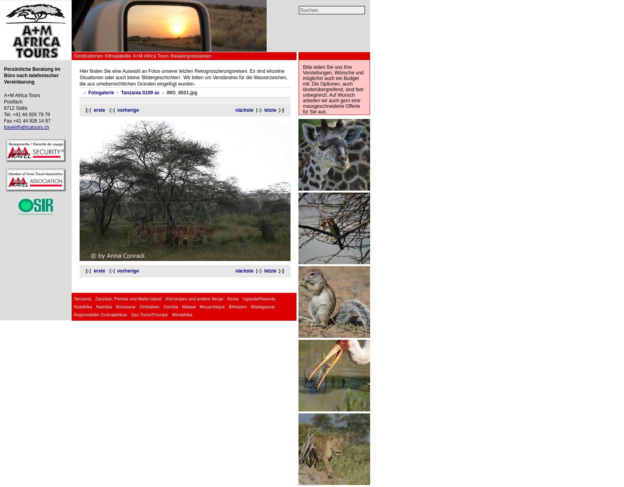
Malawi (189, 306)
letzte (270, 110)
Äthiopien (238, 306)
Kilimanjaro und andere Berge (195, 298)
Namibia (104, 306)
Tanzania (82, 298)
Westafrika (182, 314)
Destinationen (88, 56)
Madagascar (263, 306)
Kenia (233, 298)
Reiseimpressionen (191, 56)
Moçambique (212, 306)
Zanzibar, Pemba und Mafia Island (128, 298)
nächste (245, 110)
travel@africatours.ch (26, 127)
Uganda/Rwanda (259, 298)
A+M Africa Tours (151, 56)
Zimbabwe (149, 306)
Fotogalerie (101, 92)
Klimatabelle (118, 56)
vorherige (128, 110)
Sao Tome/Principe (149, 314)
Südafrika (83, 306)
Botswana (125, 306)
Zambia (171, 306)
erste (99, 110)
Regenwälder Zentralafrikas (100, 314)
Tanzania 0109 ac (140, 92)
